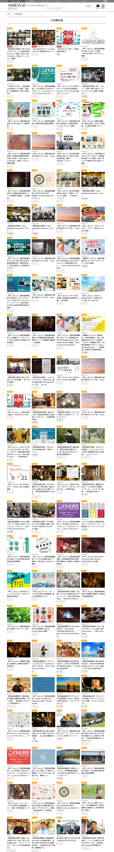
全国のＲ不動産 (16, 1)
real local (71, 1)
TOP (8, 14)
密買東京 (32, 1)
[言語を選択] (90, 5)
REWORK (84, 1)
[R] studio (45, 1)
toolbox (58, 1)
